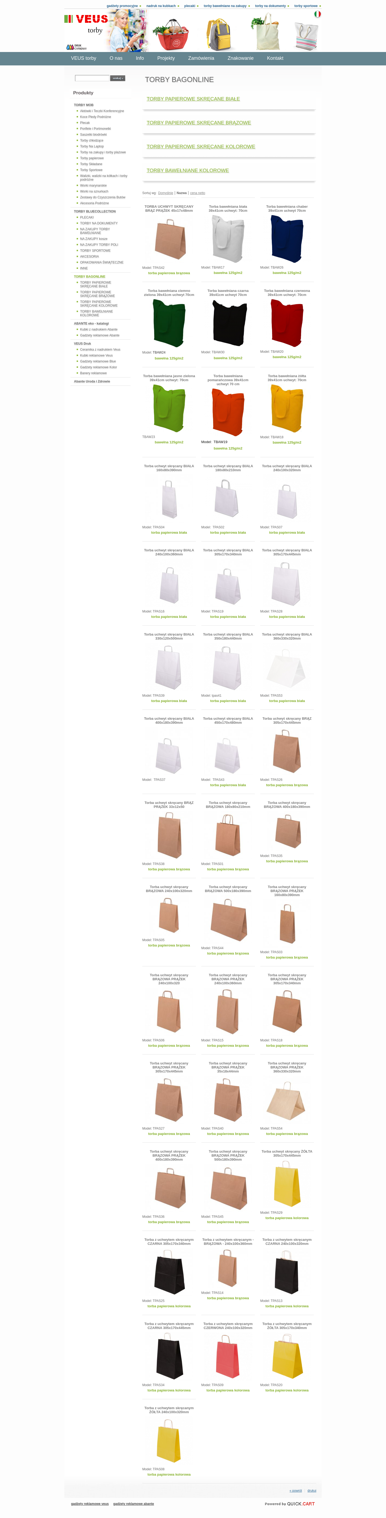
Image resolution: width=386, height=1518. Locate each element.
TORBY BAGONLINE (89, 277)
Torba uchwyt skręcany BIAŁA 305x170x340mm (228, 552)
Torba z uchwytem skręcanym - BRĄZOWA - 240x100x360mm (228, 1242)
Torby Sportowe (91, 170)
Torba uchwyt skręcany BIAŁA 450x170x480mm (228, 721)
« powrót (296, 1491)
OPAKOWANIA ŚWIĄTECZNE (102, 262)
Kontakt (275, 58)
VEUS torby (83, 58)
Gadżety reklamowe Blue (98, 361)
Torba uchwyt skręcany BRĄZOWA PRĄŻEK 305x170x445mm (169, 1067)
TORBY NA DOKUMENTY (99, 223)
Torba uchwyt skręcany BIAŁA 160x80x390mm (169, 468)
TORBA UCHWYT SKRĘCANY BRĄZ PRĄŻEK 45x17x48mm (169, 209)
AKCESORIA (89, 256)
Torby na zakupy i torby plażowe (103, 152)
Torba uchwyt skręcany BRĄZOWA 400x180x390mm (287, 805)
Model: (147, 268)
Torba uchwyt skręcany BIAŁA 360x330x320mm (287, 636)
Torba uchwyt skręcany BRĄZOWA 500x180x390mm (228, 889)
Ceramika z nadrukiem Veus (100, 349)
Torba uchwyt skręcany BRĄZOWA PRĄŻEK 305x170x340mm (287, 979)
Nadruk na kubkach (161, 6)
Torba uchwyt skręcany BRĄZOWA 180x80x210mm (228, 805)
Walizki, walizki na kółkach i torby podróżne (103, 177)
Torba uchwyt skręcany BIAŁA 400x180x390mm (169, 721)
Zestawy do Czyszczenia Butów (102, 197)
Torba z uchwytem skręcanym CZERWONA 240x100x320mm (228, 1326)
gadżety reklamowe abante (133, 1504)
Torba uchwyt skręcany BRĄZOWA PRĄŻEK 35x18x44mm (228, 1067)
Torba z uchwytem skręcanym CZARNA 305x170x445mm (169, 1326)
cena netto (197, 193)
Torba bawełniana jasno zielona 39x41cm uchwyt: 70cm (169, 378)
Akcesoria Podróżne (94, 203)
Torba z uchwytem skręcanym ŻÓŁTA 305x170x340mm (287, 1326)
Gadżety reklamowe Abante (100, 335)
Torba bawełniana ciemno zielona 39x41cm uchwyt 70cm (169, 293)
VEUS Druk (82, 344)
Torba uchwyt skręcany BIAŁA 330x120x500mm (169, 636)
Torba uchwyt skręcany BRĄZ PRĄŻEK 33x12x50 (169, 805)
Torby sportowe (306, 6)
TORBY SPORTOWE (95, 251)
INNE (84, 268)
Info (140, 58)
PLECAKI (87, 217)
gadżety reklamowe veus (90, 1504)
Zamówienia (201, 58)
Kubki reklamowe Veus (96, 355)
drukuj (311, 1491)
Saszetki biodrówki (93, 134)
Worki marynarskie (93, 185)
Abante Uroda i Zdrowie (92, 381)
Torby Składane (91, 164)
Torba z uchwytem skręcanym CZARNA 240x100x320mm (287, 1242)
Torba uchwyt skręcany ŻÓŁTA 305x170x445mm (287, 1153)
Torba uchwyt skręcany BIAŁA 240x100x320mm (287, 468)
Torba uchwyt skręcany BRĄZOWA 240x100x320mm (169, 889)
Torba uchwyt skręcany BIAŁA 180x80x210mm (228, 468)
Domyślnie (165, 193)
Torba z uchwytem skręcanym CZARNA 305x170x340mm (169, 1242)
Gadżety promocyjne (122, 6)
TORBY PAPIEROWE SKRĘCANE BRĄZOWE (97, 294)
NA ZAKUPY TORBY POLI (99, 245)
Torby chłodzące (91, 140)
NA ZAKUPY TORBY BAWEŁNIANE (95, 231)
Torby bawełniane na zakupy (225, 6)
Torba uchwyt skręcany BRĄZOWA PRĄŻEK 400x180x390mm (169, 1155)
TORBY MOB (84, 105)
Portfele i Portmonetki (95, 129)
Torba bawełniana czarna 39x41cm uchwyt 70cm (227, 293)
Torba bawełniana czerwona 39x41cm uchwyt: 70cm (287, 293)
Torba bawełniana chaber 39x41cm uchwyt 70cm (287, 209)
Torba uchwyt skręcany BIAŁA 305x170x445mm (287, 552)
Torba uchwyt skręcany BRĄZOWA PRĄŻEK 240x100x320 (169, 979)
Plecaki (189, 6)
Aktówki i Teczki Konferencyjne (102, 111)
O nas (116, 58)
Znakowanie (241, 58)
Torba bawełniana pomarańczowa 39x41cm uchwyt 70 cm (228, 380)
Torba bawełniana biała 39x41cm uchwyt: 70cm (228, 209)
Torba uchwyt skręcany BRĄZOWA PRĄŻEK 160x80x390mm (287, 891)
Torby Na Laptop (92, 146)
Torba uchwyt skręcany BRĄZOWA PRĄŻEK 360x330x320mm (287, 1067)
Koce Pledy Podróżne (95, 117)
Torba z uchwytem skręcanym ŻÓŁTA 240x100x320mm (169, 1410)
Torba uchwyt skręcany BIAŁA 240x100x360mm (169, 552)
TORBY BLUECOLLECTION (95, 211)
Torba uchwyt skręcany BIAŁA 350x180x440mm (228, 636)
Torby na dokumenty (270, 6)
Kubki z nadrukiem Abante (98, 329)
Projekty (166, 58)
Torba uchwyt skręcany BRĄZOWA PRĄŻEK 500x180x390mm (228, 1155)
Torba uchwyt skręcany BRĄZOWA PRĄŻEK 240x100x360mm (228, 979)
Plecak (85, 123)
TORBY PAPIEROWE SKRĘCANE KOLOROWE (99, 303)
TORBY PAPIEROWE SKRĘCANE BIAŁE (95, 284)
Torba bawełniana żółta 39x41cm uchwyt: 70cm (287, 378)
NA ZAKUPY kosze (93, 239)
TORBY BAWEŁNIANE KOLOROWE (96, 313)
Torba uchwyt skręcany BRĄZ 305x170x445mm (286, 721)
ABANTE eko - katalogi (91, 323)
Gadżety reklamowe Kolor (98, 367)
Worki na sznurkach (94, 191)
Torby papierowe (92, 158)
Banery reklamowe (93, 373)
